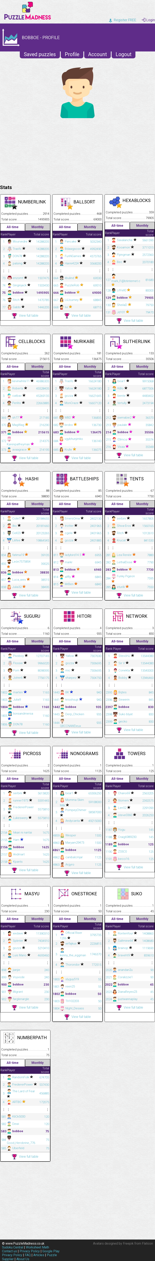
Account (97, 54)
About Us (22, 1259)
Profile (72, 54)
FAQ (28, 1255)
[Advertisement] (77, 150)
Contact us (9, 1251)
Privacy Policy (30, 1251)
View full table (25, 315)
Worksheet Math (37, 1247)
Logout (123, 54)
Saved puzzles (40, 54)
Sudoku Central (12, 1247)
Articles (38, 1255)
